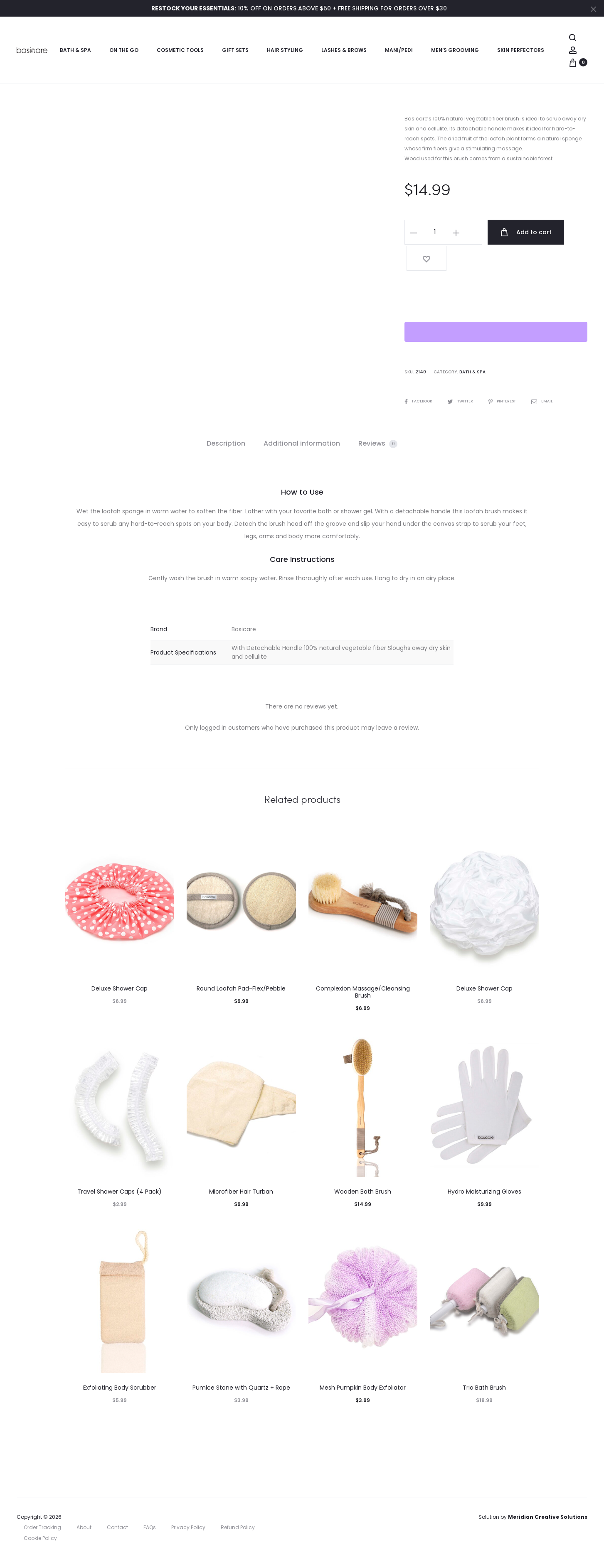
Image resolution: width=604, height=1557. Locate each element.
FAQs (149, 1527)
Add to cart (515, 232)
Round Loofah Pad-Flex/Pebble (241, 988)
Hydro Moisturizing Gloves (484, 1191)
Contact (117, 1527)
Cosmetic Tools (180, 50)
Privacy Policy (188, 1527)
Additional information (302, 443)
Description (226, 443)
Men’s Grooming (455, 50)
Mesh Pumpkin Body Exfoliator (363, 1387)
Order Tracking (42, 1527)
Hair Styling (285, 50)
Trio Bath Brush (484, 1387)
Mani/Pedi (399, 50)
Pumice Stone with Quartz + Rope (241, 1387)
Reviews (377, 443)
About (83, 1527)
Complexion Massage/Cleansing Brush (363, 992)
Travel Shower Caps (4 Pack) (119, 1191)
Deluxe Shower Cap (119, 988)
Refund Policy (238, 1527)
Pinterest (510, 373)
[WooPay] (495, 304)
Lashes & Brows (344, 50)
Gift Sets (235, 50)
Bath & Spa (75, 50)
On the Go (123, 50)
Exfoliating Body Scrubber (119, 1387)
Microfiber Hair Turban (241, 1191)
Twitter (465, 373)
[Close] (594, 8)
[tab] (226, 443)
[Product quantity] (435, 232)
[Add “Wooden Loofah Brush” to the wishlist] (569, 232)
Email (552, 373)
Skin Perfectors (520, 50)
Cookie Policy (40, 1538)
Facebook (419, 373)
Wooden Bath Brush (362, 1191)
